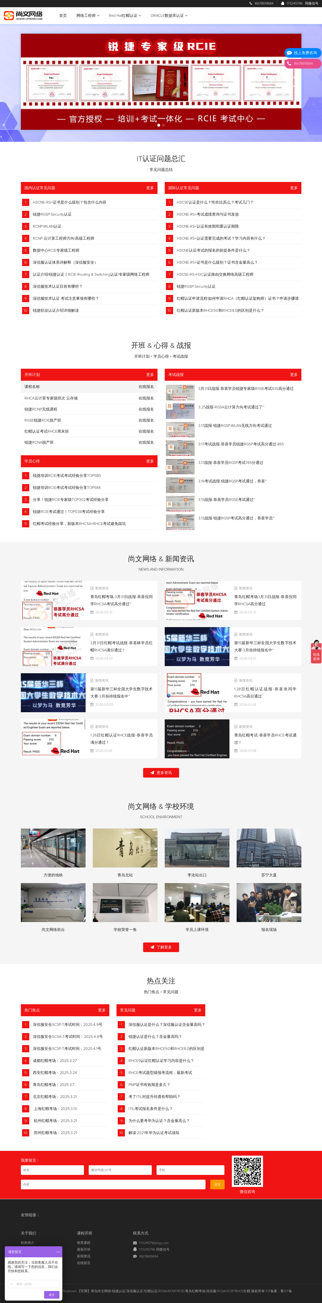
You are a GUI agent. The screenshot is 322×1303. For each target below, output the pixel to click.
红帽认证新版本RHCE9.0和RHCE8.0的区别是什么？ (220, 310)
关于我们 (28, 1233)
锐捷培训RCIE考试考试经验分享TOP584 (67, 488)
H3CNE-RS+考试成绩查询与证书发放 (208, 214)
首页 (63, 16)
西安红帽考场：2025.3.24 (55, 1073)
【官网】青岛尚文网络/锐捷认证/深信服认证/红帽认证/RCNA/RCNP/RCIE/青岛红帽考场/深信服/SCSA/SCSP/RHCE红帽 (163, 1291)
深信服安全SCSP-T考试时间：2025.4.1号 (67, 1049)
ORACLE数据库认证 (169, 15)
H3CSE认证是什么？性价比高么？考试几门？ (215, 202)
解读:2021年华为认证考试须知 (154, 1133)
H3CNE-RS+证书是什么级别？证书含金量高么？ (217, 262)
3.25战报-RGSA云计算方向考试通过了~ (231, 407)
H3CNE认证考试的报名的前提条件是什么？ (213, 250)
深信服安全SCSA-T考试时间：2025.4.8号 (68, 1037)
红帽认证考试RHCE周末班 (46, 431)
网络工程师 (87, 15)
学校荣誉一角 (125, 930)
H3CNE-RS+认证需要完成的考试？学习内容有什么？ (221, 238)
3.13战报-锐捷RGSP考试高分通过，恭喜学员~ (236, 518)
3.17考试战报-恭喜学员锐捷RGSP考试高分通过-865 (241, 444)
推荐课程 (83, 1243)
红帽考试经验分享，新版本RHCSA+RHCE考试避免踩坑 (79, 524)
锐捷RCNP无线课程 (40, 409)
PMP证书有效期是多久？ (149, 1085)
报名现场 (269, 930)
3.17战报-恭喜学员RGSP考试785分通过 (230, 463)
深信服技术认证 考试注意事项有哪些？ (66, 298)
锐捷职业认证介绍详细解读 (56, 310)
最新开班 (83, 1249)
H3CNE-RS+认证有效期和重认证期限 (208, 226)
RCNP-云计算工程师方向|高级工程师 (63, 238)
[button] (158, 125)
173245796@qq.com (154, 1243)
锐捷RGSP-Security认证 (52, 214)
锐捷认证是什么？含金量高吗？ (155, 1037)
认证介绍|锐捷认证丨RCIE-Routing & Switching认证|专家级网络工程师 (91, 274)
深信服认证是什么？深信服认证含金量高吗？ (167, 1025)
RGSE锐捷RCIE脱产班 (42, 420)
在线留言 (83, 1263)
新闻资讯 (83, 1256)
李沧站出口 (197, 875)
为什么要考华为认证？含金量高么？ (159, 1121)
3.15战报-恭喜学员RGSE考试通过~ (226, 500)
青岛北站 (125, 875)
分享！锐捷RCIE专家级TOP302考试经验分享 (71, 500)
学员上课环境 (197, 930)
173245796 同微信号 (154, 1249)
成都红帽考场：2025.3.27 (55, 1061)
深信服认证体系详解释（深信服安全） (65, 262)
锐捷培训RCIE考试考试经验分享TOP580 (67, 476)
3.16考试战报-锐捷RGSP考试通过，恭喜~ (232, 481)
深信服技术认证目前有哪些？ (58, 286)
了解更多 (161, 947)
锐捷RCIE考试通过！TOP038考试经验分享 (69, 512)
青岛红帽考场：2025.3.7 (53, 1085)
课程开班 (84, 1233)
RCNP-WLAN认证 (47, 226)
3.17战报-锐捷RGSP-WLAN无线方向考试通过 (235, 426)
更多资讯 (161, 773)
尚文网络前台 (53, 930)
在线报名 (146, 398)
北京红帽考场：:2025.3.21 (55, 1097)
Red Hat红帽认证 (125, 15)
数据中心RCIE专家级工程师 (56, 250)
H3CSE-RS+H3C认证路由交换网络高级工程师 (215, 274)
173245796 (299, 3)
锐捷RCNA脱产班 (39, 442)
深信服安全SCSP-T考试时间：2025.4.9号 (67, 1025)
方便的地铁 (53, 875)
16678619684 (262, 3)
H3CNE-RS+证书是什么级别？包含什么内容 (69, 202)
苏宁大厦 (269, 875)
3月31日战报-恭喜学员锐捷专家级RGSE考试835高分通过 (246, 389)
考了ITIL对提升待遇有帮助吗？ (155, 1097)
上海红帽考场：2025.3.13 (55, 1109)
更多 (150, 188)
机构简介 (27, 1243)
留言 (217, 1184)
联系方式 (140, 1233)
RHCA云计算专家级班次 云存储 (51, 398)
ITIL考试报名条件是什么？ (151, 1109)
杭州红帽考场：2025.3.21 (55, 1121)
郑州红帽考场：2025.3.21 (55, 1133)
